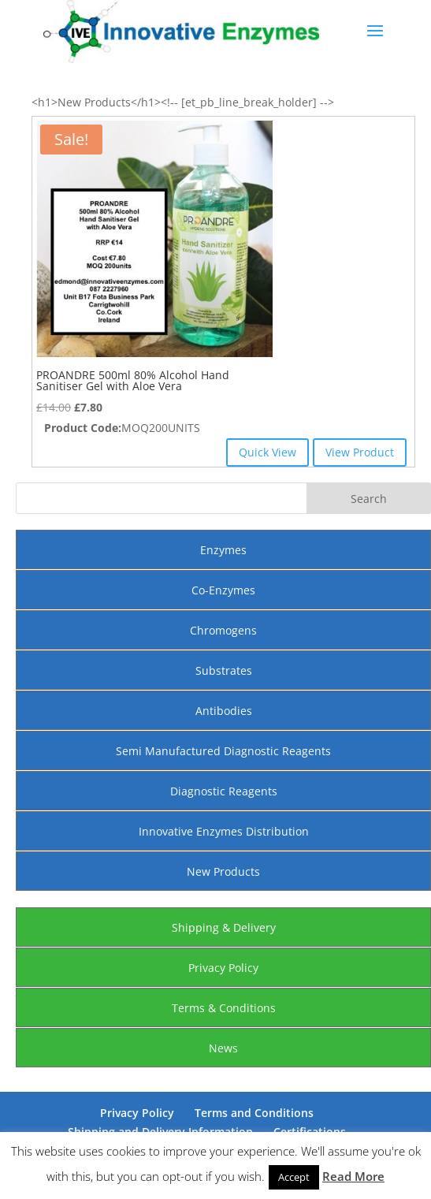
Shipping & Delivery (224, 927)
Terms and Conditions (254, 1112)
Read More (353, 1176)
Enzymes (223, 549)
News (223, 1048)
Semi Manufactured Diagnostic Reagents (223, 750)
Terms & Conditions (224, 1007)
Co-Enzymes (223, 590)
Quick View (267, 452)
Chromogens (223, 630)
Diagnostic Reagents (223, 791)
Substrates (223, 670)
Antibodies (223, 710)
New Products (223, 871)
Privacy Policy (223, 967)
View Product (359, 452)
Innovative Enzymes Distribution (224, 831)
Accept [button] (294, 1177)
